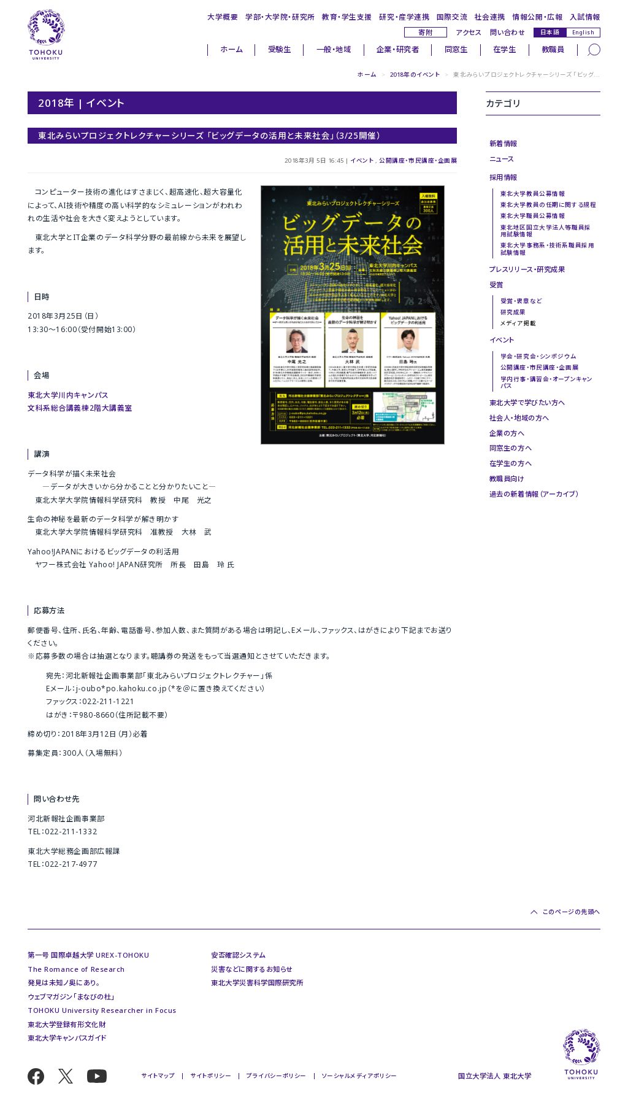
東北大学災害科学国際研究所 (257, 982)
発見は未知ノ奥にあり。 (63, 982)
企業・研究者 (398, 49)
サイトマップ (158, 1076)
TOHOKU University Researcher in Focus (102, 1010)
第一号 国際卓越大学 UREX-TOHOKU (88, 955)
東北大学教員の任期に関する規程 (548, 205)
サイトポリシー (210, 1076)
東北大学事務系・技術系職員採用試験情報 (547, 248)
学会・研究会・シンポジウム (538, 356)
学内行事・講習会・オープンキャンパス (546, 382)
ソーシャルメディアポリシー (359, 1076)
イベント (361, 161)
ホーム (231, 49)
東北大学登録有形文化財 (66, 1024)
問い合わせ (507, 32)
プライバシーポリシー (277, 1076)
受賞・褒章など (521, 301)
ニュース (502, 158)
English (583, 32)
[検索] (594, 49)
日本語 (550, 32)
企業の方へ (507, 433)
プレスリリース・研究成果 (527, 269)
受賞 (496, 284)
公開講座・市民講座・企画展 (418, 161)
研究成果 (513, 312)
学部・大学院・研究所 (280, 16)
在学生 (504, 49)
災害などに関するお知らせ (252, 969)
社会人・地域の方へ (519, 417)
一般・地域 (333, 49)
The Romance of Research (76, 969)
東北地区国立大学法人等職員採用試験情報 (545, 230)
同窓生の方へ (510, 447)
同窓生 (456, 49)
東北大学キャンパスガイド (67, 1037)
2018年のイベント (415, 75)
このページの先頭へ (571, 912)
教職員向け (507, 478)
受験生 (279, 49)
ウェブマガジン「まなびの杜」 (71, 996)
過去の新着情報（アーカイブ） (534, 493)
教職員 (553, 49)
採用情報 (503, 177)
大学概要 (222, 16)
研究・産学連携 (404, 16)
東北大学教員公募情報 (532, 194)
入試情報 (585, 16)
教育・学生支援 (347, 16)
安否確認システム (238, 955)
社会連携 (490, 16)
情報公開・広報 (537, 16)
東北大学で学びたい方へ (527, 402)
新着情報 (503, 143)
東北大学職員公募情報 (532, 216)
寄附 (425, 32)
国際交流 (452, 16)
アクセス (468, 32)
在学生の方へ (510, 463)
